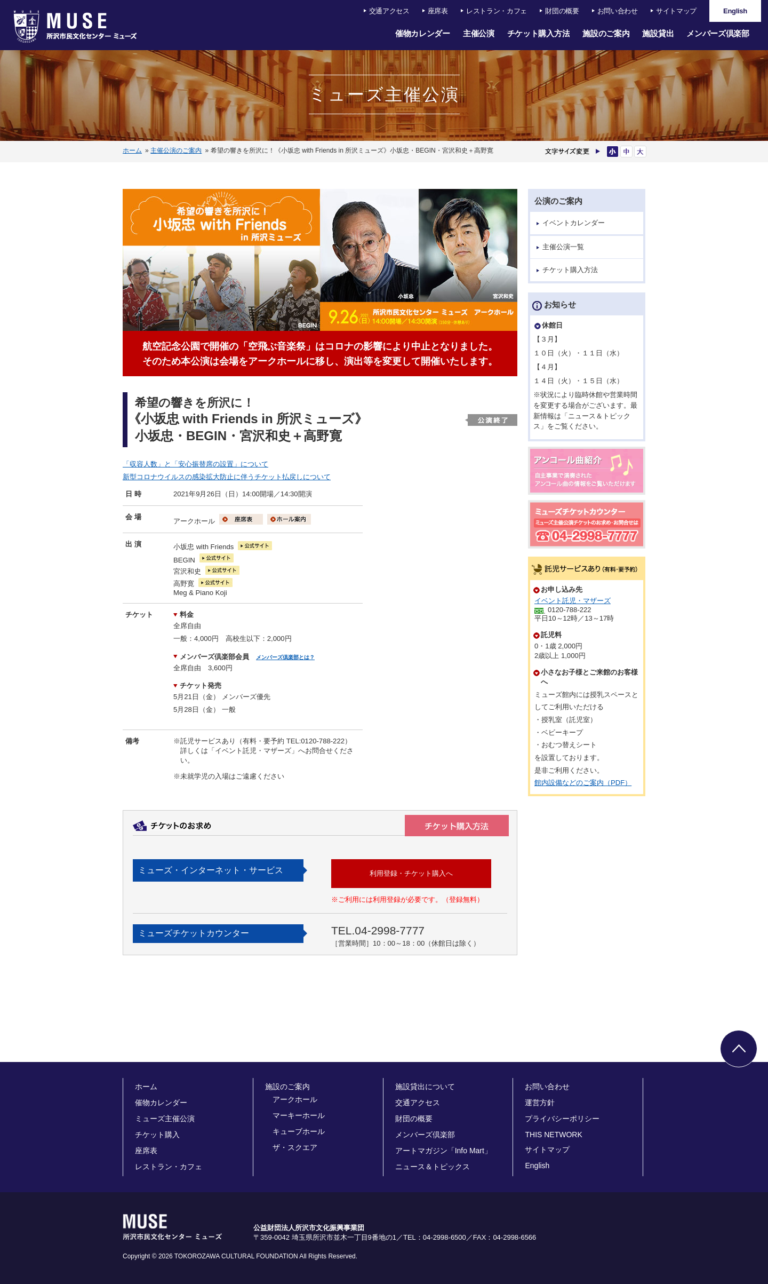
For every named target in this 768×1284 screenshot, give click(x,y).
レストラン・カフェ (496, 11)
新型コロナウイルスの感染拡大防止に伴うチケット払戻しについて (227, 477)
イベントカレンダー (573, 223)
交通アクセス (389, 11)
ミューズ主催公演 (165, 1118)
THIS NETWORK (553, 1134)
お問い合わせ (617, 11)
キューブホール (299, 1131)
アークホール (295, 1099)
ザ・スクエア (295, 1147)
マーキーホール (299, 1115)
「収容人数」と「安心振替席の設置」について (195, 464)
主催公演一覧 (563, 247)
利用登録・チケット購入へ (411, 873)
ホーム (132, 150)
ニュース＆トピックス (432, 1166)
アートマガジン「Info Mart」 (443, 1150)
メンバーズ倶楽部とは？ (285, 657)
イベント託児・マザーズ (572, 601)
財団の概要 (562, 11)
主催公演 (478, 33)
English (537, 1165)
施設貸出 (658, 33)
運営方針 (540, 1102)
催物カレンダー (422, 33)
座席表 (438, 11)
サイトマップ (676, 11)
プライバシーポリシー (562, 1118)
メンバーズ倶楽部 (717, 33)
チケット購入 (157, 1134)
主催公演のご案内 (176, 150)
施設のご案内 (605, 33)
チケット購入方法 (538, 33)
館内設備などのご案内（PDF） (582, 783)
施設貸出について (425, 1086)
